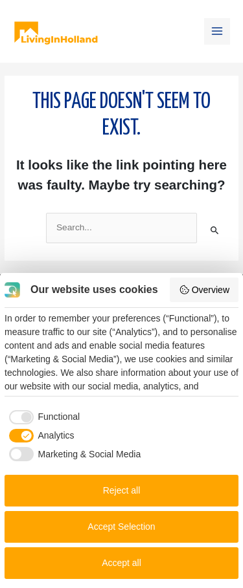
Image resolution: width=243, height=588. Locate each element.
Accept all (121, 563)
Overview (204, 290)
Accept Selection (121, 526)
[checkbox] (42, 417)
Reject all (122, 490)
